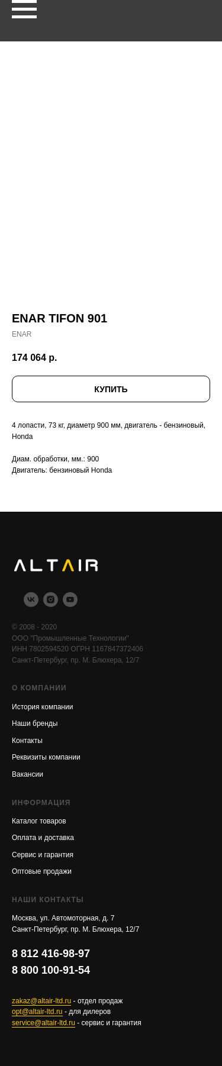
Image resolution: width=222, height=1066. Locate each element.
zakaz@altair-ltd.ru (41, 1001)
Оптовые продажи (42, 871)
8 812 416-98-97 (51, 954)
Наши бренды (34, 723)
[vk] (31, 604)
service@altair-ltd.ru (43, 1023)
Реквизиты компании (46, 757)
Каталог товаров (39, 821)
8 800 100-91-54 (51, 970)
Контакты (27, 740)
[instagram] (50, 604)
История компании (42, 707)
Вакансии (27, 774)
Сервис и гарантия (42, 855)
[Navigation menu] (24, 9)
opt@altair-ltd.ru (37, 1011)
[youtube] (70, 604)
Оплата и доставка (43, 838)
